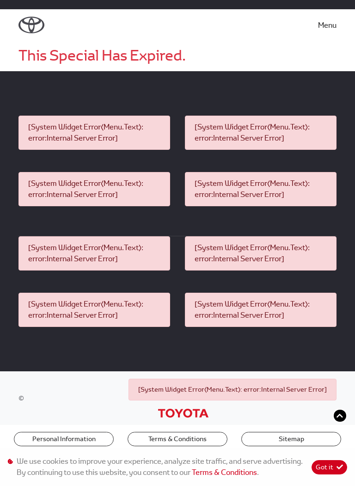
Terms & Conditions (177, 439)
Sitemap (291, 439)
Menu (327, 25)
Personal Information (64, 439)
